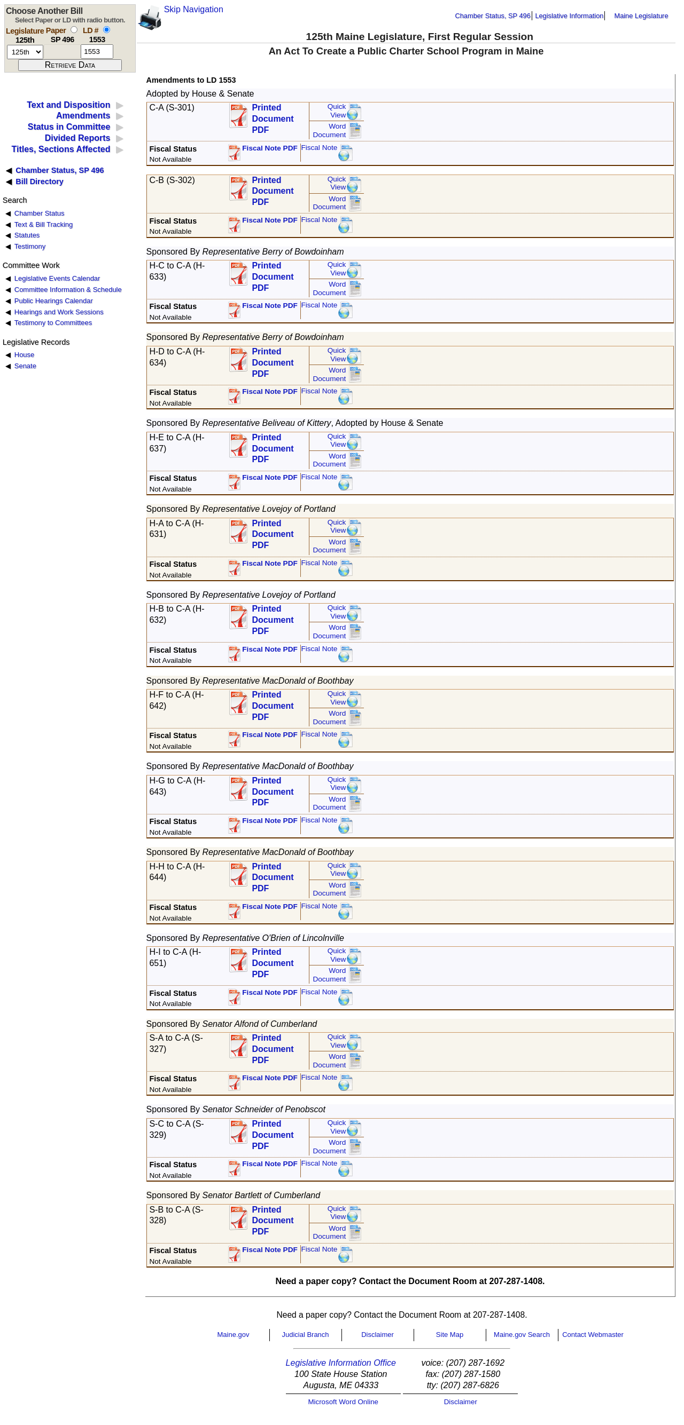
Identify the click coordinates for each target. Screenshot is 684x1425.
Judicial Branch (305, 1335)
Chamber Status (39, 213)
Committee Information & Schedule (68, 290)
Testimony (29, 246)
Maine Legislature (641, 16)
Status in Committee (69, 126)
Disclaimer (377, 1335)
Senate (25, 366)
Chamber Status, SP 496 (493, 16)
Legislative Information (569, 16)
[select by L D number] (106, 29)
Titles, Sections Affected (60, 149)
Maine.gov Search (522, 1335)
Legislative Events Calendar (57, 278)
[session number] (25, 52)
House (24, 355)
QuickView (337, 110)
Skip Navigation (193, 9)
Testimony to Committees (53, 323)
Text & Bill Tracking (43, 224)
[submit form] (70, 65)
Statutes (27, 235)
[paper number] (62, 51)
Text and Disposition (68, 104)
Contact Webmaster (593, 1335)
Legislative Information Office (341, 1362)
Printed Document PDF (272, 115)
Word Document (329, 130)
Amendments (83, 115)
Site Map (449, 1335)
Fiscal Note (319, 148)
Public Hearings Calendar (53, 301)
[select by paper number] (74, 29)
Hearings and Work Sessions (59, 312)
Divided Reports (78, 137)
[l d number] (97, 51)
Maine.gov (233, 1335)
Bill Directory (39, 181)
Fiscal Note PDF (270, 148)
